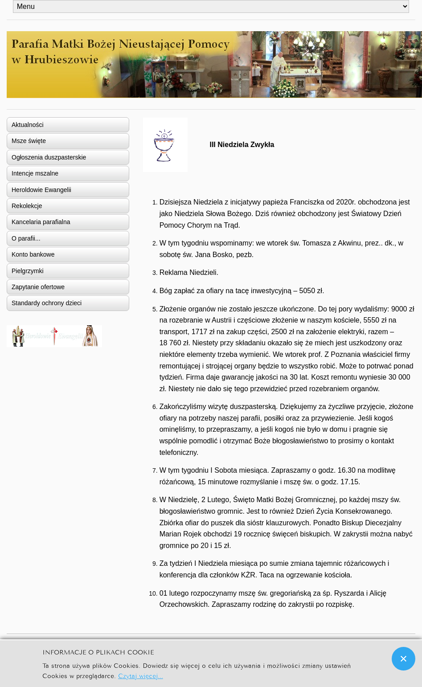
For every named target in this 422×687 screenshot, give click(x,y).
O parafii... (26, 238)
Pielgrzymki (28, 270)
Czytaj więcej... (140, 675)
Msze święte (29, 140)
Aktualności (28, 124)
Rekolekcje (27, 205)
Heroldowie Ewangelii (41, 189)
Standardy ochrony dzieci (47, 303)
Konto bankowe (33, 254)
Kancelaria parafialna (41, 221)
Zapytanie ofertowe (38, 286)
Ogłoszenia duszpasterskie (49, 157)
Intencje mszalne (35, 173)
